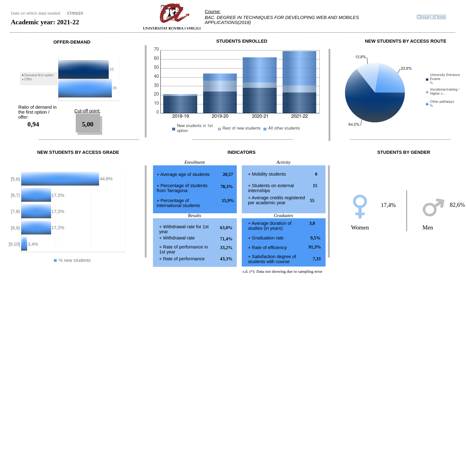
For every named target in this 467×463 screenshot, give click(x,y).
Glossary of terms (431, 17)
